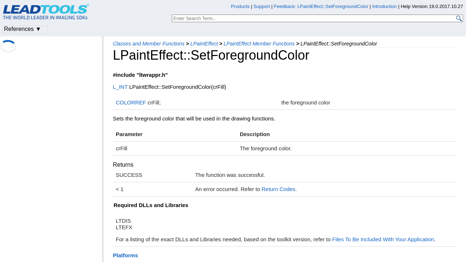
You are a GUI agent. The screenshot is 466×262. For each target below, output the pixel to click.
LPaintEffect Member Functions (259, 44)
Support (261, 6)
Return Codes (279, 189)
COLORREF (131, 102)
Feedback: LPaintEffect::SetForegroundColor (321, 6)
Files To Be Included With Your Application (383, 239)
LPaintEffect (204, 44)
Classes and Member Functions (149, 44)
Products (240, 6)
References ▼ (22, 29)
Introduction (384, 6)
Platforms (125, 255)
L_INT (120, 87)
